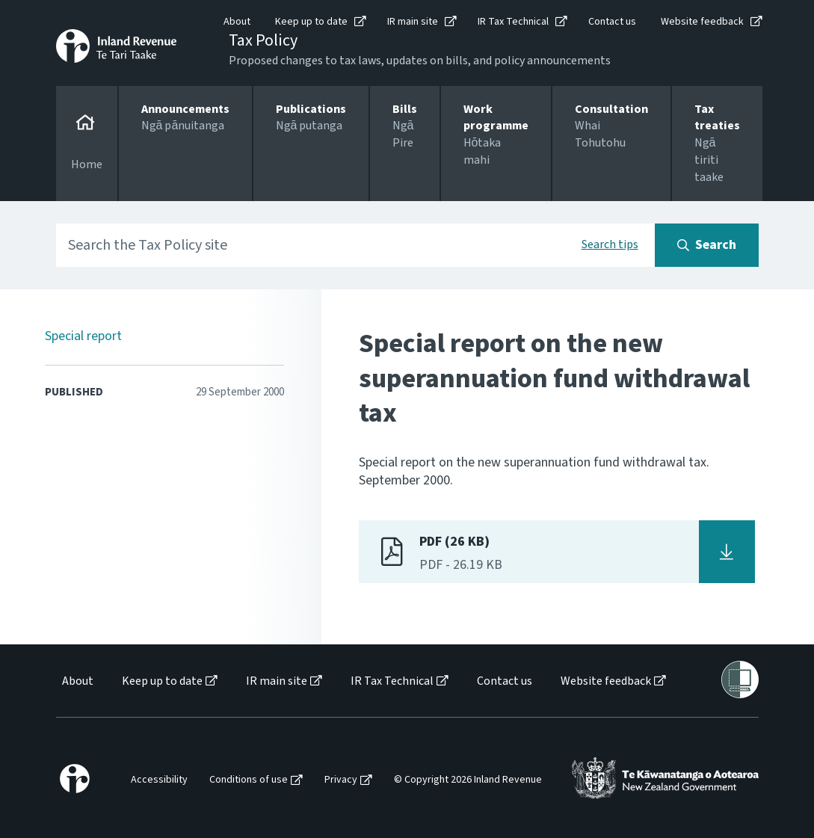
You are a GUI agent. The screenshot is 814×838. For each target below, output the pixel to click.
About (236, 21)
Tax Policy (263, 40)
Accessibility (159, 780)
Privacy (340, 780)
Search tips (610, 244)
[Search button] (707, 245)
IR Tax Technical (513, 21)
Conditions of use (248, 780)
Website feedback (702, 21)
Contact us (612, 21)
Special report (83, 336)
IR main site (412, 21)
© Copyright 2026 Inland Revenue (468, 780)
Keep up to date (311, 21)
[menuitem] (76, 681)
